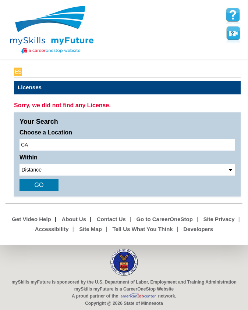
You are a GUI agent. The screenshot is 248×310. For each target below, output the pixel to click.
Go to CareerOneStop (164, 219)
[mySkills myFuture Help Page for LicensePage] (233, 15)
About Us (73, 219)
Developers (198, 229)
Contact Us (111, 219)
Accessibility (52, 229)
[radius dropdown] (127, 170)
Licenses (30, 87)
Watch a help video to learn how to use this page (233, 33)
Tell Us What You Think (142, 229)
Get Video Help (31, 219)
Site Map (90, 229)
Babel (31, 71)
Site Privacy (218, 219)
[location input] (127, 145)
